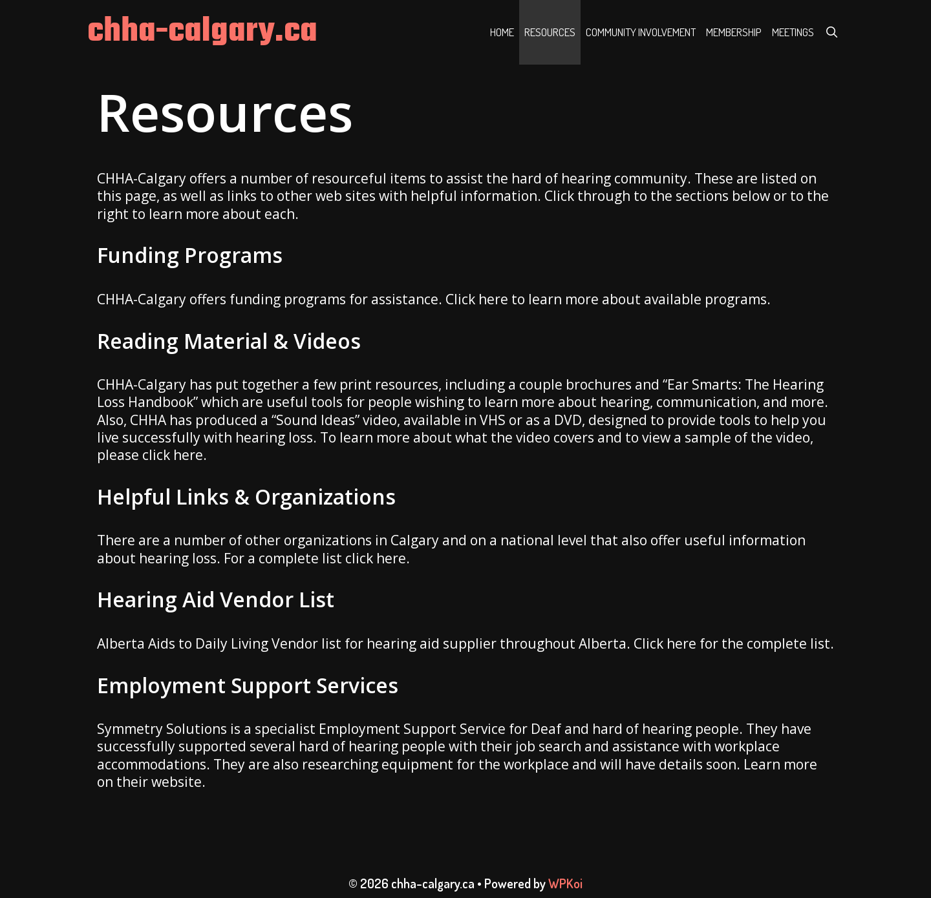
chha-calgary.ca (202, 31)
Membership (734, 32)
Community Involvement (641, 32)
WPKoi (565, 883)
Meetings (793, 32)
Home (502, 32)
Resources (549, 32)
